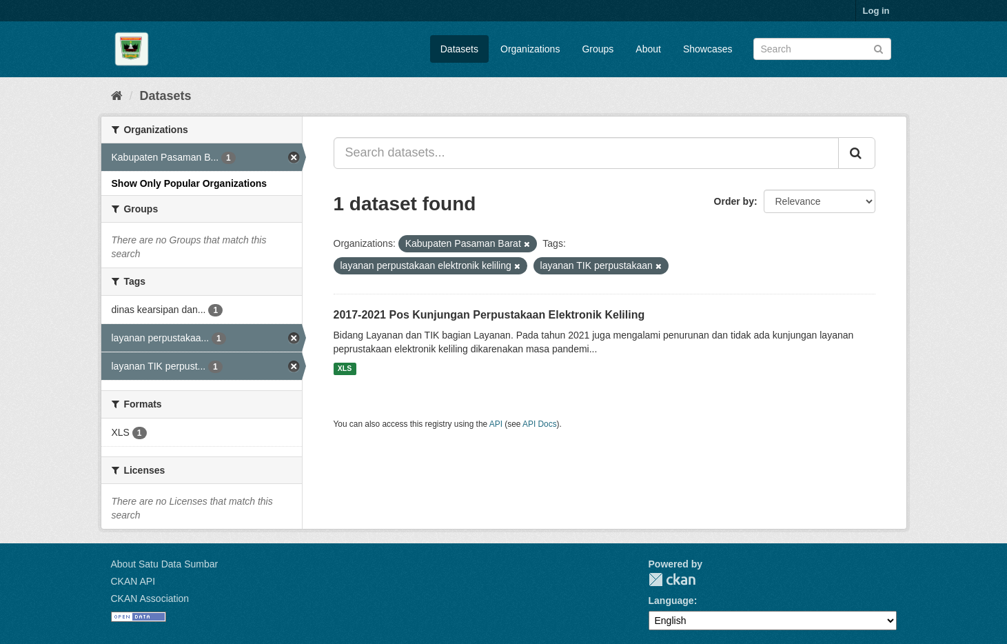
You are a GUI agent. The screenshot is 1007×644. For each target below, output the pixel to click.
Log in (876, 11)
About (648, 48)
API (495, 424)
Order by (734, 201)
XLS (345, 369)
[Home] (117, 96)
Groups (597, 48)
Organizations (530, 48)
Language (671, 600)
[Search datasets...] (586, 153)
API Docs (539, 424)
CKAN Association (150, 598)
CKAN (672, 579)
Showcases (708, 48)
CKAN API (133, 581)
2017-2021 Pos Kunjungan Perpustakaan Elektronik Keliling (489, 315)
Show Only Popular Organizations (189, 183)
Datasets (459, 48)
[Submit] (878, 48)
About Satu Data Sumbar (164, 564)
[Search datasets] (822, 49)
